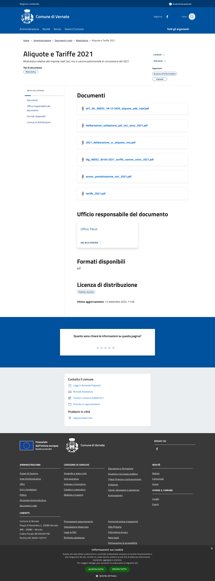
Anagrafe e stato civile (75, 473)
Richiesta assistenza (74, 537)
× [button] (212, 548)
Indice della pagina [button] (35, 90)
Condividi (159, 55)
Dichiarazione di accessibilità (122, 543)
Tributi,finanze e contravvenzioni (124, 479)
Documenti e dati (63, 40)
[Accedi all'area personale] (180, 3)
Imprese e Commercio (75, 484)
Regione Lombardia (29, 4)
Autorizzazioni (115, 495)
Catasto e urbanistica (74, 489)
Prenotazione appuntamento (78, 521)
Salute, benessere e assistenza (123, 490)
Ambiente (113, 484)
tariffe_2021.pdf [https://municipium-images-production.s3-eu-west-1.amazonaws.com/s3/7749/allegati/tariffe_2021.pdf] (95, 193)
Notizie (155, 473)
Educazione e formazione (120, 468)
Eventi (155, 504)
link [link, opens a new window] (136, 563)
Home (26, 40)
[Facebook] (165, 16)
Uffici (22, 484)
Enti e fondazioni (28, 489)
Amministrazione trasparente (123, 521)
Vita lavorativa (71, 479)
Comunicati (158, 479)
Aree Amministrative (30, 479)
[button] (107, 575)
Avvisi (155, 484)
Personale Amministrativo (33, 500)
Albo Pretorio (114, 527)
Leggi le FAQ (70, 532)
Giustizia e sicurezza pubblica (123, 474)
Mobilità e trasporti (73, 495)
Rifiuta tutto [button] (119, 569)
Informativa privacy (118, 532)
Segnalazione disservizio (76, 527)
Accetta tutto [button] (96, 569)
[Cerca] (191, 16)
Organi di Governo (29, 473)
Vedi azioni (160, 61)
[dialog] (107, 563)
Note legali (113, 537)
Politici (23, 495)
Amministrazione (42, 40)
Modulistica (82, 40)
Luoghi (155, 499)
